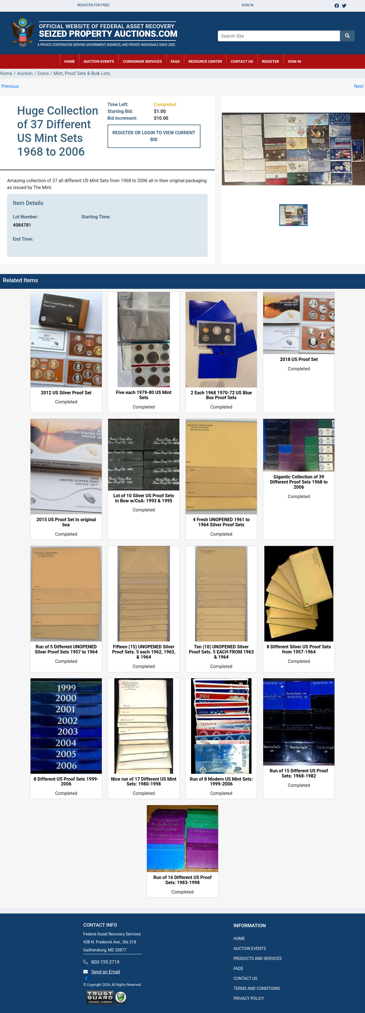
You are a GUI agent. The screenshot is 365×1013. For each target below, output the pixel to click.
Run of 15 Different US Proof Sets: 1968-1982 (299, 773)
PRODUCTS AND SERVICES (258, 958)
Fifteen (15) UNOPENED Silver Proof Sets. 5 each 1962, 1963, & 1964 (143, 652)
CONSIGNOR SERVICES (142, 61)
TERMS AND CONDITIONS (257, 988)
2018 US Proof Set (299, 359)
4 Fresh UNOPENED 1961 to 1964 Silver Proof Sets (221, 522)
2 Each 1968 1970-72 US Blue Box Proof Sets (221, 395)
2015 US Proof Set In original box (66, 522)
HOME (69, 61)
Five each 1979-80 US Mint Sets (143, 395)
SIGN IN (294, 61)
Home (6, 73)
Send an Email (105, 972)
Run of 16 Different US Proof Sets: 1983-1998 (182, 880)
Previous (10, 86)
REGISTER (270, 61)
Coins (43, 73)
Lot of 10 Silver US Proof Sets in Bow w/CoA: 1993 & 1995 (143, 498)
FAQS (238, 968)
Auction (25, 73)
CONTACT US (242, 61)
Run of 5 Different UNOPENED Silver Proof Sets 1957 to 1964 (66, 649)
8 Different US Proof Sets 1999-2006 (66, 782)
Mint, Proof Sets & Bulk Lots (82, 73)
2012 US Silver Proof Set (66, 392)
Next (359, 86)
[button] (293, 215)
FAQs (175, 61)
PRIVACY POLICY (249, 998)
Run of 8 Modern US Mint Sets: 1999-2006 (221, 782)
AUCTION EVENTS (99, 61)
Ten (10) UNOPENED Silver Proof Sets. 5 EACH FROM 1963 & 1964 (221, 652)
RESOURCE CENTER (205, 61)
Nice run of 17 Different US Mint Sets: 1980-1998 (144, 782)
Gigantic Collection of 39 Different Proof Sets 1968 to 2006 (299, 482)
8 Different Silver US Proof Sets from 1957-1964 (299, 649)
